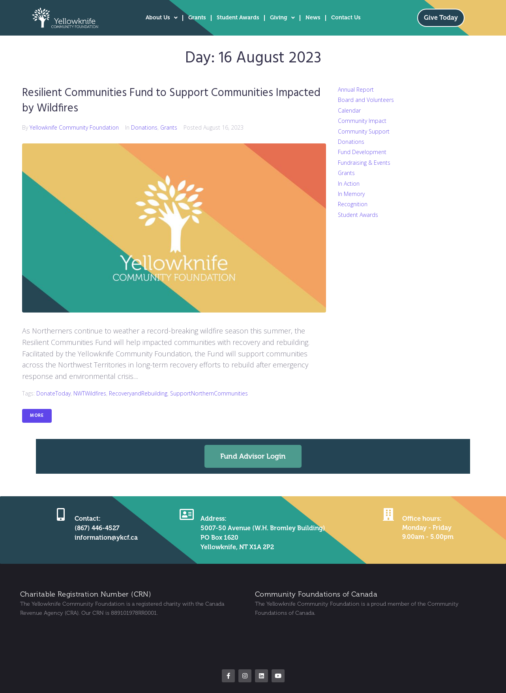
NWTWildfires (89, 393)
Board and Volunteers (366, 100)
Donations (144, 127)
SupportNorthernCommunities (209, 393)
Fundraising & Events (364, 162)
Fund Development (362, 152)
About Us (162, 18)
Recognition (352, 204)
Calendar (349, 110)
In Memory (351, 194)
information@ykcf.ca (106, 537)
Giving (282, 18)
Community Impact (362, 120)
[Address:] (186, 514)
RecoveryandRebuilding (138, 393)
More (37, 415)
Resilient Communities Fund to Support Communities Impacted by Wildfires (171, 100)
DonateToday (53, 393)
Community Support (364, 131)
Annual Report (356, 89)
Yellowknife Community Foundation (74, 127)
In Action (349, 183)
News (312, 17)
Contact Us (346, 17)
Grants (197, 17)
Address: (214, 518)
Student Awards (238, 17)
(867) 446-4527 (97, 528)
